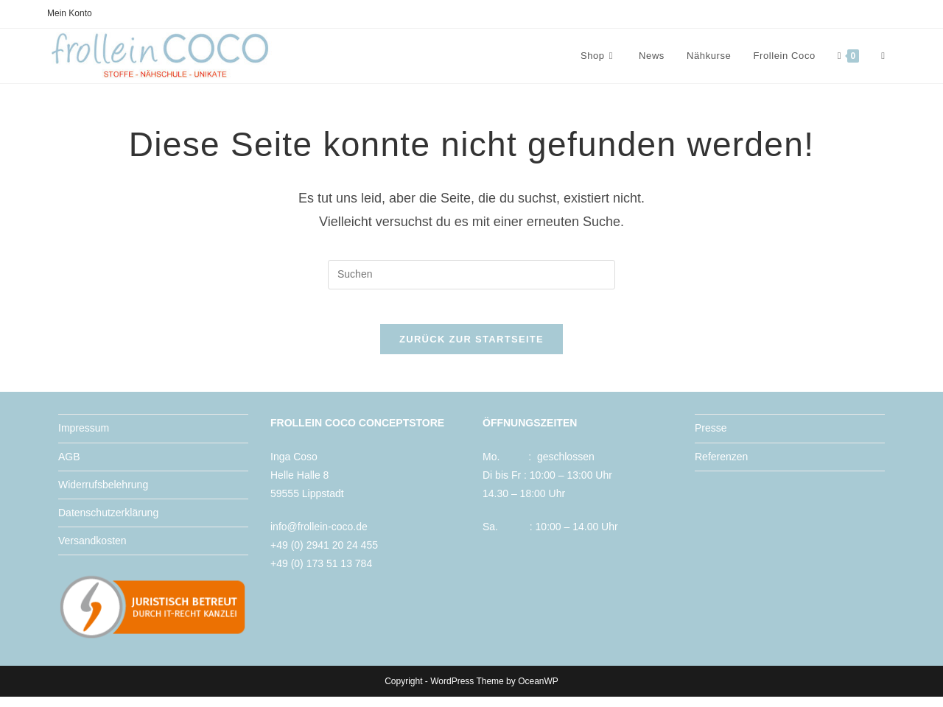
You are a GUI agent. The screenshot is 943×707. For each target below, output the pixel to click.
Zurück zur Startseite (471, 349)
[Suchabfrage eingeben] (471, 274)
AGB (69, 466)
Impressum (83, 438)
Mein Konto (69, 13)
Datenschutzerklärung (108, 522)
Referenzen (721, 466)
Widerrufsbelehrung (103, 494)
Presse (711, 438)
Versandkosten (92, 551)
